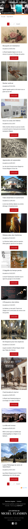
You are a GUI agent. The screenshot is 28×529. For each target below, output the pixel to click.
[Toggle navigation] (3, 2)
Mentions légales (10, 501)
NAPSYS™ (20, 505)
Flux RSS (24, 487)
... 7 (13, 24)
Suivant (18, 24)
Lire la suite (14, 58)
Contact (19, 501)
